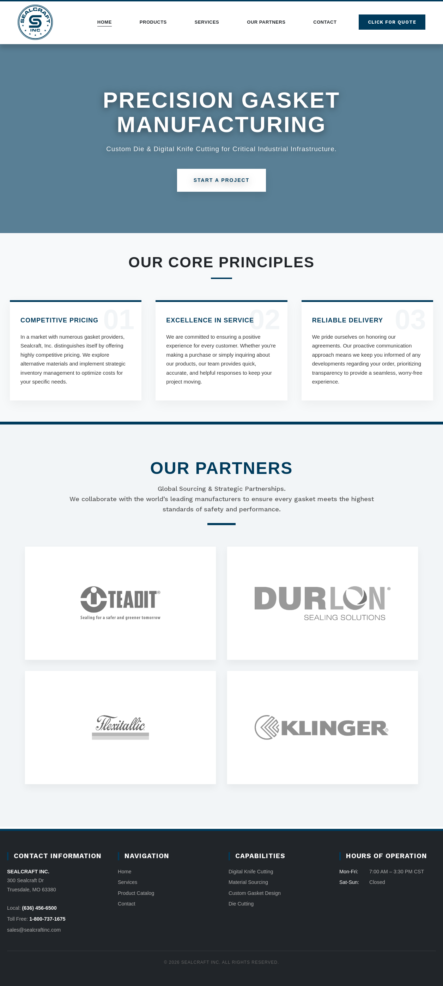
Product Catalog (136, 893)
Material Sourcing (248, 882)
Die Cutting (241, 904)
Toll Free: (36, 919)
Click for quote (392, 22)
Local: (32, 908)
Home (104, 22)
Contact (324, 22)
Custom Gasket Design (255, 893)
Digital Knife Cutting (251, 871)
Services (207, 22)
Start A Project (222, 180)
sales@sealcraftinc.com (34, 930)
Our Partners (266, 22)
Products (153, 22)
